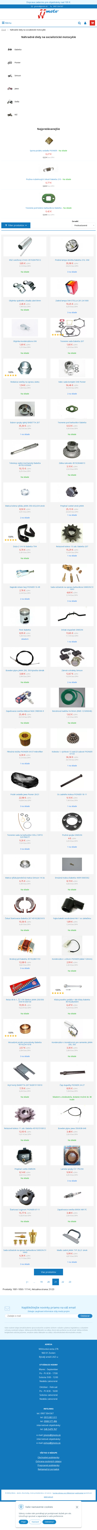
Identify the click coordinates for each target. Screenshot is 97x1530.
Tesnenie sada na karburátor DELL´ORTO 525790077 (25, 836)
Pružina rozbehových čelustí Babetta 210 (43, 179)
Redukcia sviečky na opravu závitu (24, 382)
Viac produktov (48, 1272)
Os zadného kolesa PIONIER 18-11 (72, 794)
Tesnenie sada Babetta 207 (72, 341)
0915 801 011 (50, 1417)
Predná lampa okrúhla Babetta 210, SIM (72, 260)
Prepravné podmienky (48, 1465)
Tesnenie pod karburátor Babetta (72, 422)
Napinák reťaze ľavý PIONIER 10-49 (25, 587)
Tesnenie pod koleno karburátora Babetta (43, 208)
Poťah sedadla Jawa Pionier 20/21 (24, 794)
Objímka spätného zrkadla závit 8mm (25, 301)
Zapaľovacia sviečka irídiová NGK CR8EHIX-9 (25, 711)
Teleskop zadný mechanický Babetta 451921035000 (25, 464)
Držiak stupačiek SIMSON (72, 630)
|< (27, 1281)
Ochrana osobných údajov (48, 1461)
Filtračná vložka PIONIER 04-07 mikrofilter (25, 752)
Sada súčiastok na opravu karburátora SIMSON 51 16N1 (72, 588)
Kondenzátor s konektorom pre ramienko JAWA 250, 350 (72, 1043)
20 (48, 1281)
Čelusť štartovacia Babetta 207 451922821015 (25, 918)
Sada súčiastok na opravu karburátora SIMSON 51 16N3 (24, 1251)
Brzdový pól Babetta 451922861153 (25, 959)
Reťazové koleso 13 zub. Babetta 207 (72, 546)
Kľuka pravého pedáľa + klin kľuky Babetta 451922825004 (72, 1001)
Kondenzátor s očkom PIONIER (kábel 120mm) (72, 959)
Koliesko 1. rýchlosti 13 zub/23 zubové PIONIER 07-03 (72, 753)
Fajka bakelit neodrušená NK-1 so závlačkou (72, 918)
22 (63, 1281)
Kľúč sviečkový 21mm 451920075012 (25, 260)
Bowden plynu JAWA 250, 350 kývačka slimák (25, 670)
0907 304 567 (58, 6)
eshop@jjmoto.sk (52, 1443)
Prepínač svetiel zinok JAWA (72, 506)
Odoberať (85, 1316)
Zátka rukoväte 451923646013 (72, 463)
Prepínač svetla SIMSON (25, 1169)
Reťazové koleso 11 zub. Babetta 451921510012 (25, 1128)
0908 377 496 (50, 1421)
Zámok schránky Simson (72, 670)
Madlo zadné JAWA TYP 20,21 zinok (72, 1250)
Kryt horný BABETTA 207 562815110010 (25, 1085)
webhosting (79, 1493)
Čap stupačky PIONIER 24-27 (72, 1085)
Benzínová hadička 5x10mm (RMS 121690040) (72, 711)
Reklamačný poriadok (48, 1469)
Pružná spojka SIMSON (72, 835)
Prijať (23, 1522)
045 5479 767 (50, 1429)
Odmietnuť (49, 1522)
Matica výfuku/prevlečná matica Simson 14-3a (25, 878)
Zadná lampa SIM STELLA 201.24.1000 (72, 301)
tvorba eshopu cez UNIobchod (63, 1493)
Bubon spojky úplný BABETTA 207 (25, 422)
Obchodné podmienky (48, 1457)
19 (41, 1281)
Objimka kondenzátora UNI (25, 341)
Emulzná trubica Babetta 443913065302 (72, 878)
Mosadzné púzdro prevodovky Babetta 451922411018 (24, 1043)
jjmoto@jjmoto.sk (40, 6)
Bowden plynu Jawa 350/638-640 (72, 1128)
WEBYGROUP (48, 1497)
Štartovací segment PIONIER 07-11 (25, 1210)
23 (70, 1281)
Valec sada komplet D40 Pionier (72, 382)
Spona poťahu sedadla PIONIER (43, 150)
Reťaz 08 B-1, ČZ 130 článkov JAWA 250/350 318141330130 (25, 1001)
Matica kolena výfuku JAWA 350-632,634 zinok (25, 506)
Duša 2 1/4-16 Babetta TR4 (25, 546)
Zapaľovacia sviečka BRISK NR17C (72, 1210)
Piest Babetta (25, 630)
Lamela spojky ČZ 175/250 (72, 1169)
